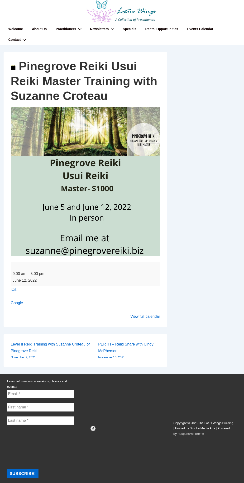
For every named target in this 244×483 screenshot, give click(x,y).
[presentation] (26, 447)
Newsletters (103, 29)
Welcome (15, 29)
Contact (18, 40)
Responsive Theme (190, 434)
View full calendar (145, 316)
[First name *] (40, 407)
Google (17, 303)
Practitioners (69, 29)
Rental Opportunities (161, 29)
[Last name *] (40, 420)
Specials (129, 29)
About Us (39, 29)
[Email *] (40, 394)
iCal (14, 289)
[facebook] (92, 429)
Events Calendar (200, 29)
